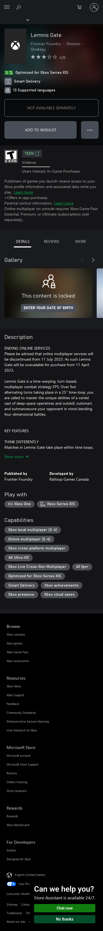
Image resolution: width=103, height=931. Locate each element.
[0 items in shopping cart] (81, 7)
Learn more (23, 192)
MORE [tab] (80, 241)
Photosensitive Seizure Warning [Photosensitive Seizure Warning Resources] (28, 721)
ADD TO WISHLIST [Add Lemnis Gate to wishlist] (40, 129)
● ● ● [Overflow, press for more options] (90, 129)
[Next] (93, 260)
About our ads (16, 921)
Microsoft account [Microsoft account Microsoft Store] (18, 755)
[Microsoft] (51, 4)
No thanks (65, 919)
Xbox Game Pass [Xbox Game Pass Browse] (18, 652)
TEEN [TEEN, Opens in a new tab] (32, 153)
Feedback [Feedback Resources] (13, 704)
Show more (16, 456)
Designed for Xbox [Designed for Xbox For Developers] (19, 859)
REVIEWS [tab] (51, 241)
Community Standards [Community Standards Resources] (21, 712)
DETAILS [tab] (22, 241)
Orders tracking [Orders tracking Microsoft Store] (17, 782)
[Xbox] (14, 19)
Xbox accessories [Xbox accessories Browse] (18, 661)
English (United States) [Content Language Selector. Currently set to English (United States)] (30, 874)
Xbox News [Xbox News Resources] (14, 686)
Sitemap (12, 904)
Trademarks (14, 913)
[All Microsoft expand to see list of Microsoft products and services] (6, 7)
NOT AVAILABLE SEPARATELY (51, 107)
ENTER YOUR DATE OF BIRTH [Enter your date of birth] (48, 308)
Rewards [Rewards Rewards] (12, 816)
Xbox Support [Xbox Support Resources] (15, 695)
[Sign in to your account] (94, 7)
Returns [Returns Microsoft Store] (12, 773)
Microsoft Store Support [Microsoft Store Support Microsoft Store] (22, 764)
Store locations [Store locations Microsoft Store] (17, 791)
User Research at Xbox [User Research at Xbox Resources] (22, 730)
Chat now (65, 908)
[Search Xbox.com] (19, 7)
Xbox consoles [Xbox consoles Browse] (16, 634)
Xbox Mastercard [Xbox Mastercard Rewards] (18, 825)
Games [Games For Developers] (11, 850)
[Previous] (82, 260)
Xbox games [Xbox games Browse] (15, 643)
